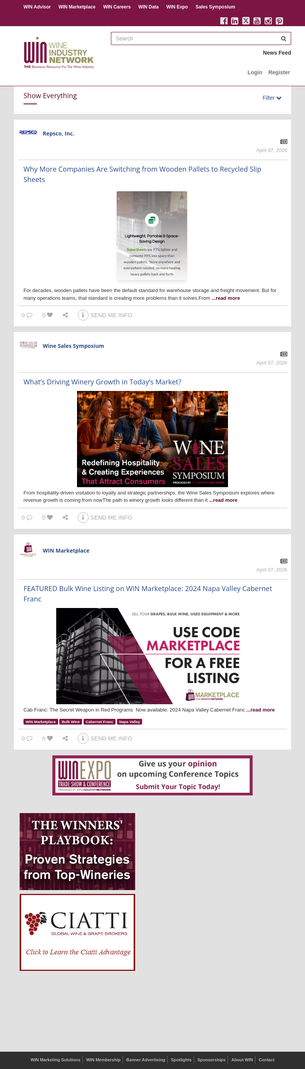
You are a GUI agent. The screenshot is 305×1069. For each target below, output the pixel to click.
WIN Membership (103, 1059)
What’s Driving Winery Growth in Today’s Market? (102, 381)
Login (255, 72)
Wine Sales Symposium (73, 345)
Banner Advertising (145, 1059)
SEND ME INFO (105, 315)
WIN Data (148, 7)
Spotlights (181, 1059)
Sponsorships (211, 1059)
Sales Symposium (215, 7)
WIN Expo (177, 7)
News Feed (277, 53)
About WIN (242, 1059)
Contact (267, 1059)
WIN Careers (117, 7)
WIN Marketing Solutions (55, 1059)
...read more (225, 298)
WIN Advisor (37, 7)
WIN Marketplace (77, 7)
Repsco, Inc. (58, 133)
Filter (272, 98)
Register (279, 72)
